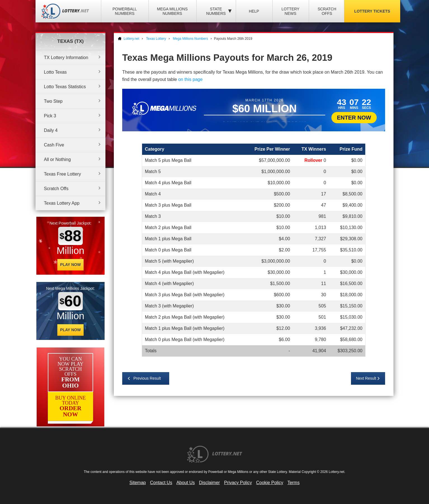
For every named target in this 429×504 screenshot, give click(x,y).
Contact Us (161, 482)
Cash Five (54, 145)
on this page (190, 79)
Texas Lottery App (61, 203)
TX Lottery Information (66, 57)
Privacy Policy (238, 482)
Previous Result (147, 378)
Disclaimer (209, 482)
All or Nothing (57, 159)
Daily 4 (51, 130)
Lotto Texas (55, 72)
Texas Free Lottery (62, 174)
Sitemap (137, 482)
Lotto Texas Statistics (65, 86)
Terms (293, 482)
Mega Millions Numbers (172, 11)
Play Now (70, 264)
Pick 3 (50, 115)
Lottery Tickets (372, 11)
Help (254, 11)
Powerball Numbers (124, 11)
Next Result (366, 378)
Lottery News (290, 11)
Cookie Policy (269, 482)
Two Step (53, 101)
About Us (185, 482)
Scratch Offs (327, 11)
